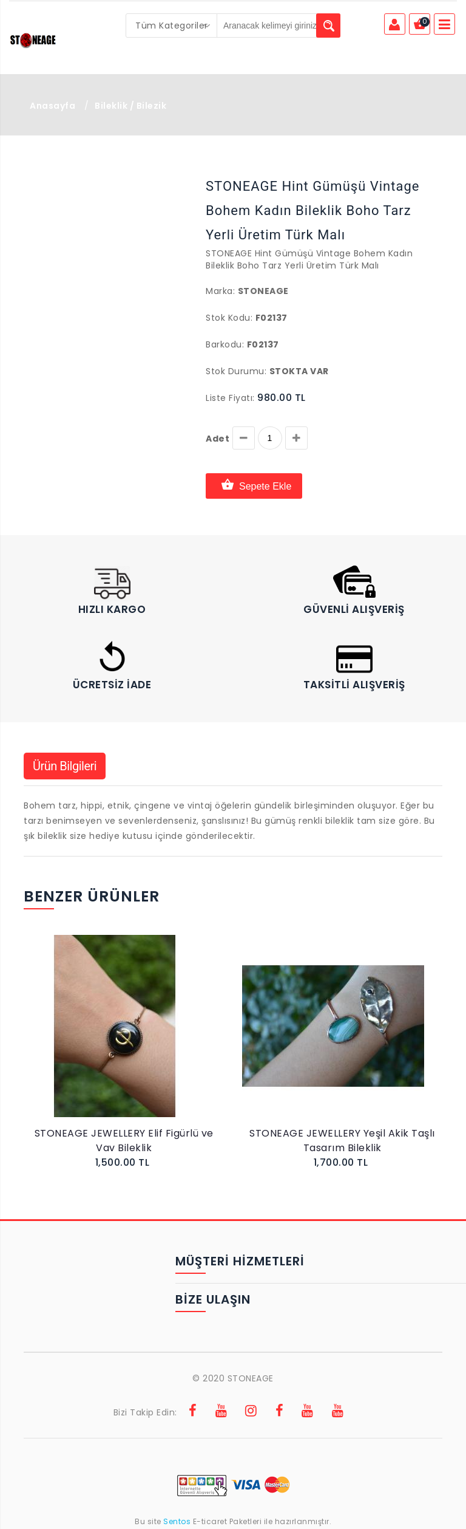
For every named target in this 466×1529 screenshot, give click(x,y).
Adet (217, 439)
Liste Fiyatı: (230, 398)
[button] (52, 175)
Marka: (220, 291)
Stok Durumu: (236, 371)
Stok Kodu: (229, 318)
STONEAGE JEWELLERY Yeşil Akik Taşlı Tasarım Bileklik (342, 1140)
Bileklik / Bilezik (130, 106)
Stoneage (263, 291)
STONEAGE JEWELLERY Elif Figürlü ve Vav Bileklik (124, 1140)
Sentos (177, 1521)
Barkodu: (225, 344)
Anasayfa (52, 106)
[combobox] (171, 25)
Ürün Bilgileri (64, 766)
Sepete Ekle (254, 485)
